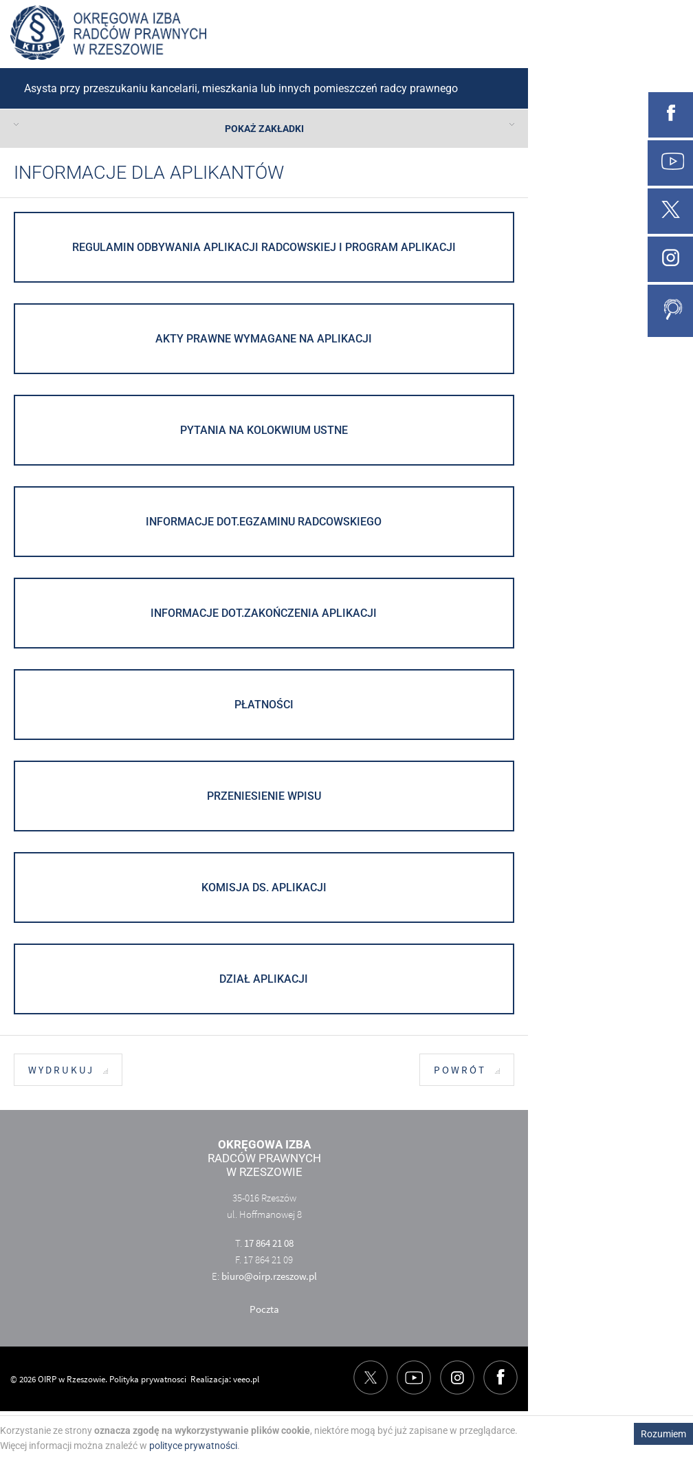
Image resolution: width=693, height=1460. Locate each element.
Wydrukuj (68, 1070)
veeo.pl (246, 1379)
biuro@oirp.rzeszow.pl (269, 1276)
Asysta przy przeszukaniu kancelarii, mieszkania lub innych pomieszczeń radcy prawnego (241, 88)
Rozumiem (663, 1433)
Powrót (467, 1070)
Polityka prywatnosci (147, 1379)
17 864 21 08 (269, 1243)
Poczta (264, 1309)
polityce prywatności (193, 1445)
